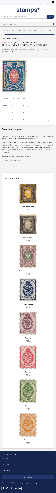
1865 (24, 30)
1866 (29, 30)
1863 (13, 30)
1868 (40, 30)
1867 (35, 30)
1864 (19, 30)
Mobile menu (52, 2)
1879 (50, 30)
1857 (3, 30)
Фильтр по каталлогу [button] (9, 24)
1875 (45, 30)
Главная (4, 39)
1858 (8, 30)
